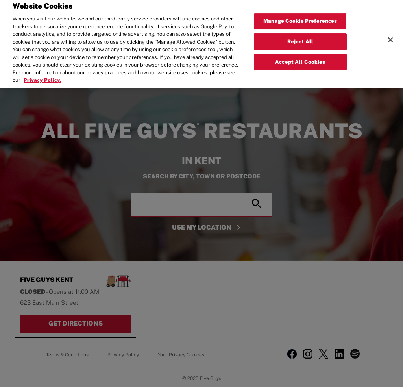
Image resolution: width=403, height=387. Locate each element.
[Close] (390, 36)
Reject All (300, 38)
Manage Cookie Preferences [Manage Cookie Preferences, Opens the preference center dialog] (300, 17)
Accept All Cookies (300, 58)
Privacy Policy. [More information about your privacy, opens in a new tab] (42, 77)
